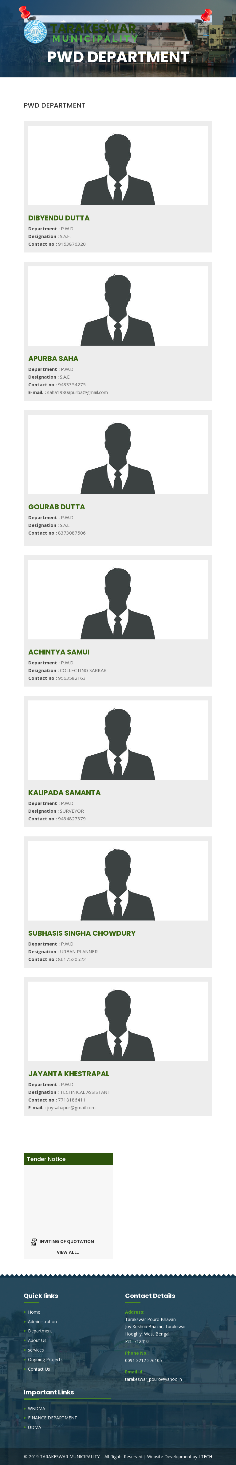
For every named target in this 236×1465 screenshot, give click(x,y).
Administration (42, 1321)
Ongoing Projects (45, 1359)
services (36, 1350)
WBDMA (36, 1408)
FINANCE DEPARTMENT (52, 1418)
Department (40, 1331)
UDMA (34, 1427)
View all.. (68, 1252)
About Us (37, 1340)
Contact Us (39, 1369)
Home (34, 1312)
